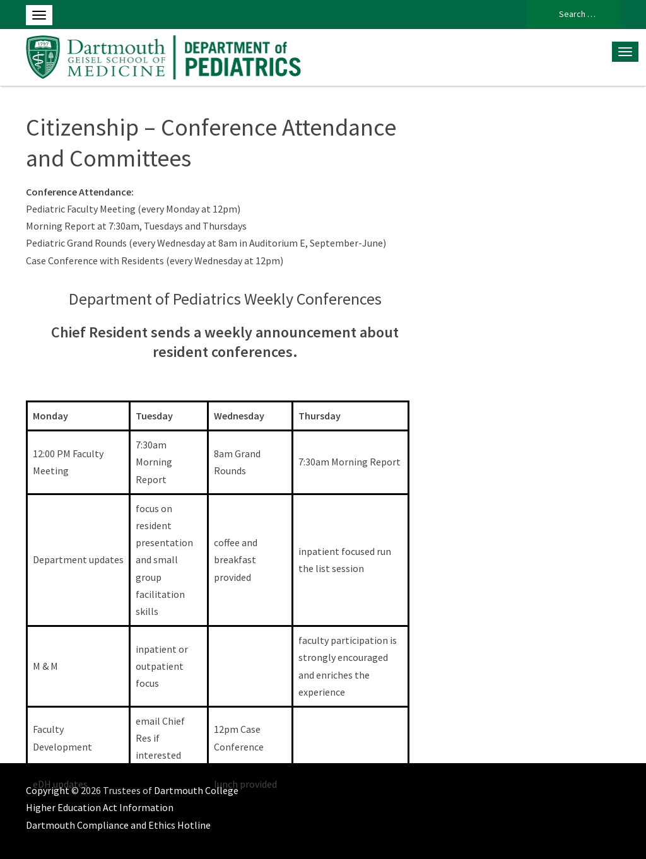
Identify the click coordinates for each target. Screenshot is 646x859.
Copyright (47, 790)
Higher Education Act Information (99, 807)
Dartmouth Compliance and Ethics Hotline (118, 825)
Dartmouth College (196, 790)
